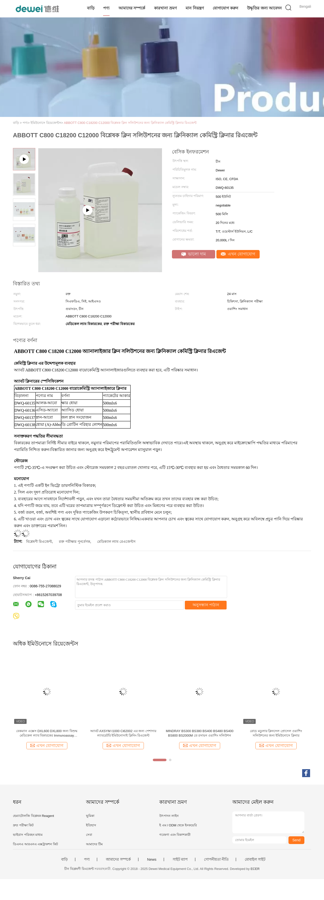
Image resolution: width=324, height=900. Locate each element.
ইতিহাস (91, 825)
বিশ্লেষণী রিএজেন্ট (39, 542)
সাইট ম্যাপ (180, 859)
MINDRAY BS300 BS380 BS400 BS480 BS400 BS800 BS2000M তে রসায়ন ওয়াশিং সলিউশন (199, 733)
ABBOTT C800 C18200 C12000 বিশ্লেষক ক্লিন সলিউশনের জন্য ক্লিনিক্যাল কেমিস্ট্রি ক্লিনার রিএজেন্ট (130, 123)
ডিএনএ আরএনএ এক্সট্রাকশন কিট (35, 844)
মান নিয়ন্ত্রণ (195, 8)
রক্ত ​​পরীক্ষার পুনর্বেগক (74, 542)
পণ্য (106, 8)
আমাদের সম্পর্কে (132, 8)
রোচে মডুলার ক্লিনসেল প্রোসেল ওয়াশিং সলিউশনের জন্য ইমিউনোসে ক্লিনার (276, 733)
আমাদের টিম (94, 844)
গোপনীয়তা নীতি (216, 859)
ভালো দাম (193, 254)
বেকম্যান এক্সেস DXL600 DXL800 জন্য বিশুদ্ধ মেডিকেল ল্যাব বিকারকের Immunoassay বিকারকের (46, 733)
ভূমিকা (90, 816)
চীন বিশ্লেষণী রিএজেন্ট (78, 869)
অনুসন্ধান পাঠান (206, 605)
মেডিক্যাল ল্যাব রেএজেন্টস (116, 542)
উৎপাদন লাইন (169, 816)
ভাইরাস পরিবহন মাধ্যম (27, 835)
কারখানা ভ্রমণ (165, 8)
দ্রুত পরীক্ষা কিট (23, 825)
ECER (254, 869)
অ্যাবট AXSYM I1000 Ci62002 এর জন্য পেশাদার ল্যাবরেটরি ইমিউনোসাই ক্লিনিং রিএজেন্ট (123, 733)
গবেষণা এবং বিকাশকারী (175, 835)
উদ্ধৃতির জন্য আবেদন (264, 8)
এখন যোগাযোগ (238, 254)
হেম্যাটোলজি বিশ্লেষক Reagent (33, 816)
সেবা (89, 835)
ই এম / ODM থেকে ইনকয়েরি (178, 825)
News (152, 859)
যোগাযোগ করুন (225, 8)
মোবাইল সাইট (255, 859)
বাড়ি (90, 8)
